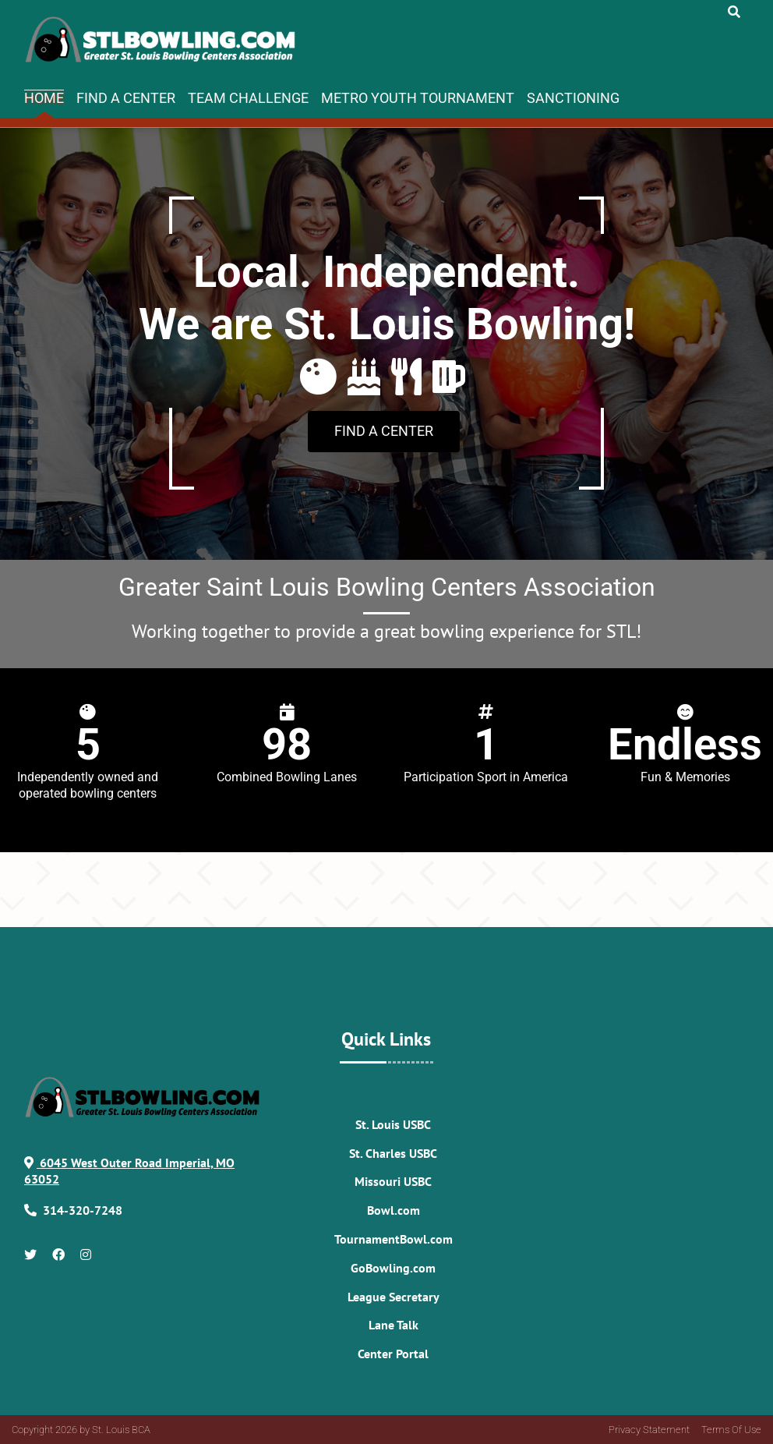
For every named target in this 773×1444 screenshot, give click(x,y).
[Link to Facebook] (58, 1254)
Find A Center (125, 98)
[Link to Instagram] (85, 1254)
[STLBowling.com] (163, 39)
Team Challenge (248, 98)
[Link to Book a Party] (384, 432)
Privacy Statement (649, 1430)
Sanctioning (573, 98)
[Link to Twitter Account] (30, 1254)
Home (44, 98)
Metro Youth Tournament (417, 98)
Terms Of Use (731, 1430)
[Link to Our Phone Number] (82, 1210)
